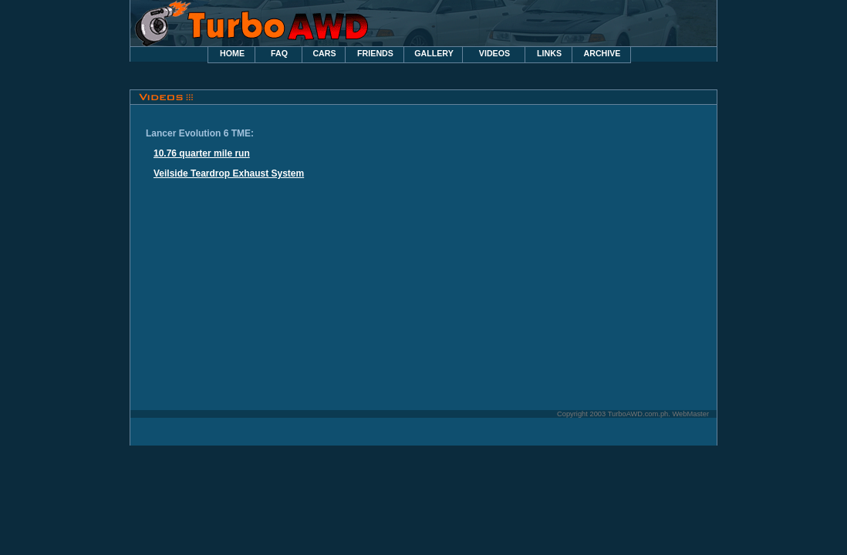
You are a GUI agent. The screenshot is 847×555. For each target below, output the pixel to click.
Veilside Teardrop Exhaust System (229, 173)
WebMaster (690, 414)
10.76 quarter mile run (202, 153)
